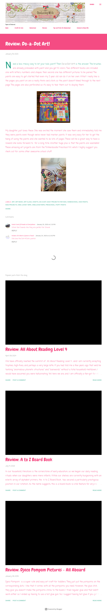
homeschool (72, 202)
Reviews (44, 28)
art (13, 202)
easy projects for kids (57, 202)
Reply (14, 231)
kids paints (83, 202)
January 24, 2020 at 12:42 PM (45, 235)
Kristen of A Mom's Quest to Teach (23, 235)
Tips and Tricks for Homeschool (62, 28)
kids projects (11, 205)
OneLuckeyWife (38, 205)
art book (19, 202)
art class (28, 202)
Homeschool (33, 28)
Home (6, 28)
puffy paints (61, 205)
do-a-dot (42, 202)
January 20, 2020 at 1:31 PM (46, 224)
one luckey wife (24, 205)
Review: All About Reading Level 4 (36, 349)
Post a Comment (19, 380)
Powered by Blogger (53, 609)
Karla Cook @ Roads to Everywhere (23, 224)
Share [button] (7, 209)
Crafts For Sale (19, 28)
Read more (97, 380)
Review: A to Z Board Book (28, 460)
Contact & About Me (83, 28)
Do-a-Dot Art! (68, 64)
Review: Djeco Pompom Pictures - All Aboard (45, 570)
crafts (35, 202)
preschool (50, 205)
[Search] (92, 4)
